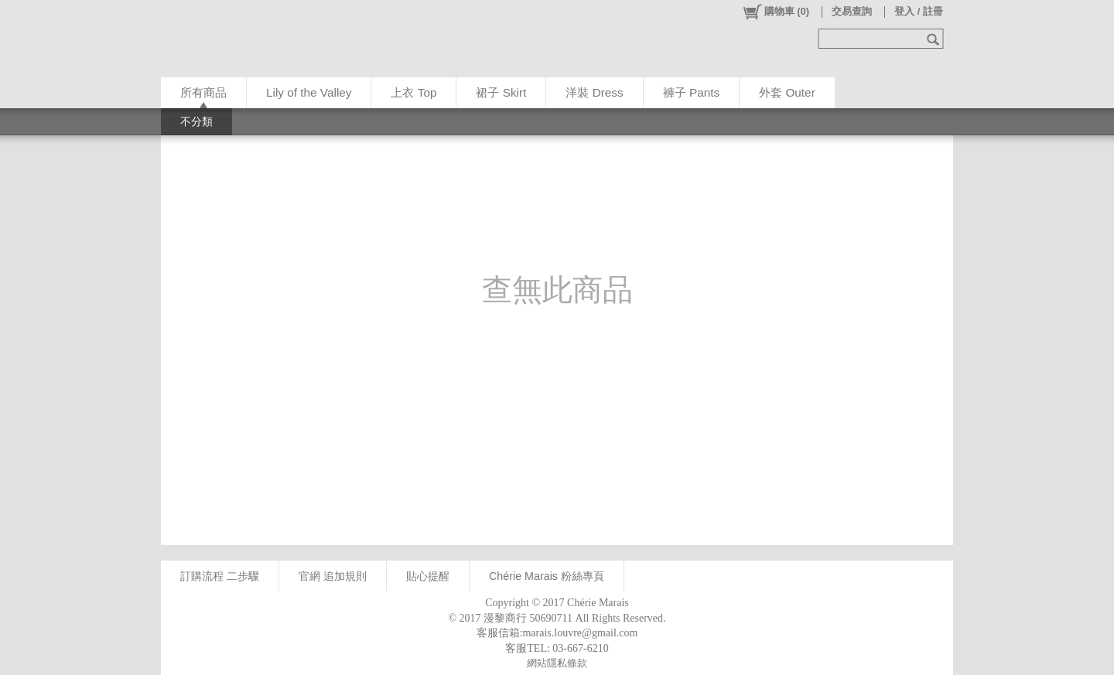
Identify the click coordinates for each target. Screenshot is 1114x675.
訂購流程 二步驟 (219, 576)
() (775, 11)
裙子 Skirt (501, 92)
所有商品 (203, 92)
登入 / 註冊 (918, 11)
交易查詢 (852, 11)
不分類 (196, 121)
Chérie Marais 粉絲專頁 (546, 576)
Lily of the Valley (308, 92)
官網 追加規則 (333, 576)
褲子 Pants (691, 92)
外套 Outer (787, 92)
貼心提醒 (427, 576)
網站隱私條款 (557, 663)
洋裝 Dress (594, 92)
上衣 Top (413, 92)
